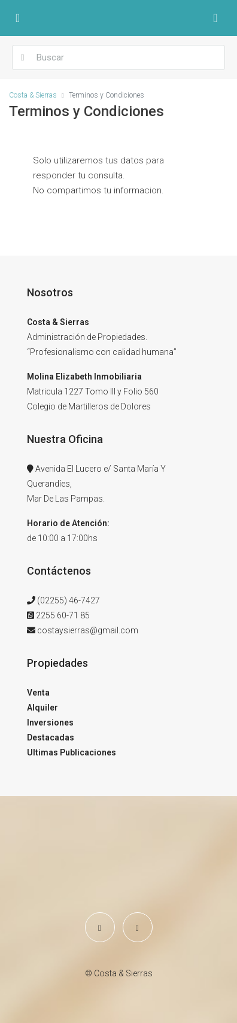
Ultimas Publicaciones (71, 752)
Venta (38, 692)
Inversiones (50, 722)
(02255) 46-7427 (68, 600)
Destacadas (50, 737)
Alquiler (42, 707)
